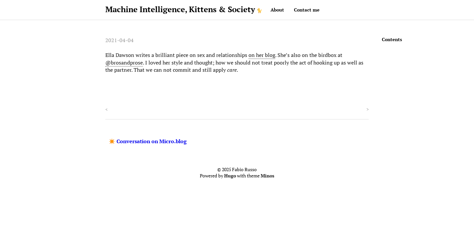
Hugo (230, 176)
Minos (267, 176)
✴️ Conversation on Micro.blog (148, 141)
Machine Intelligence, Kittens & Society (180, 9)
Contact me (307, 10)
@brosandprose (124, 62)
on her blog (262, 55)
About (277, 10)
